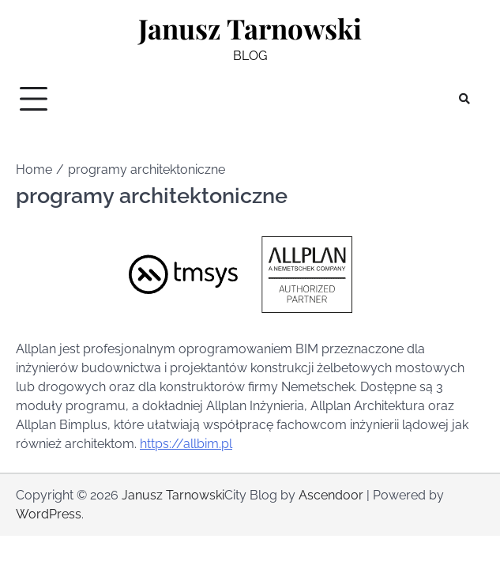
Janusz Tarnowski (250, 28)
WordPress (48, 514)
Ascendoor (331, 495)
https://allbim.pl (186, 443)
